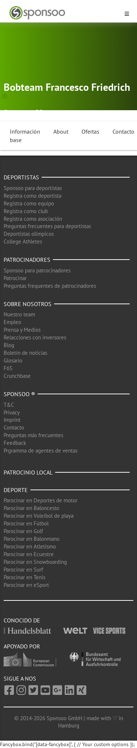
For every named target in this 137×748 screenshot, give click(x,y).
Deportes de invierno (82, 112)
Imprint (12, 419)
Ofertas (90, 131)
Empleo (12, 322)
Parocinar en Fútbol (26, 523)
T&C (9, 404)
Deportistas (21, 177)
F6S (8, 368)
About (60, 131)
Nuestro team (19, 314)
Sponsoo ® (19, 394)
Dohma (18, 112)
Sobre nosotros (28, 304)
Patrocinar (15, 278)
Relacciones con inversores (35, 337)
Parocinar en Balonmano (32, 538)
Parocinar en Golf (23, 531)
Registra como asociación (33, 218)
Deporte (16, 490)
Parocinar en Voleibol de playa (38, 515)
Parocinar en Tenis (24, 577)
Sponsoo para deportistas (33, 188)
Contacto (14, 427)
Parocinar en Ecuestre (29, 554)
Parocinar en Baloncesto (31, 508)
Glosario (13, 360)
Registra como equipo (29, 203)
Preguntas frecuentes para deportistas (47, 226)
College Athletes (23, 241)
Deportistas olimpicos (29, 233)
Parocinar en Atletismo (30, 546)
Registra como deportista (32, 195)
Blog (9, 345)
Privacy (12, 412)
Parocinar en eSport (26, 584)
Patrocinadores (27, 259)
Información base (25, 136)
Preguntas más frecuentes (33, 435)
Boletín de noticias (25, 352)
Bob (48, 112)
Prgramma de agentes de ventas (40, 450)
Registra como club (26, 211)
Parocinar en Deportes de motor (40, 500)
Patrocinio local (28, 472)
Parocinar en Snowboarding (35, 561)
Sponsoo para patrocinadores (37, 270)
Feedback (15, 442)
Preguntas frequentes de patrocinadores (50, 285)
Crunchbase (17, 375)
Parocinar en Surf (23, 569)
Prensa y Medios (22, 329)
